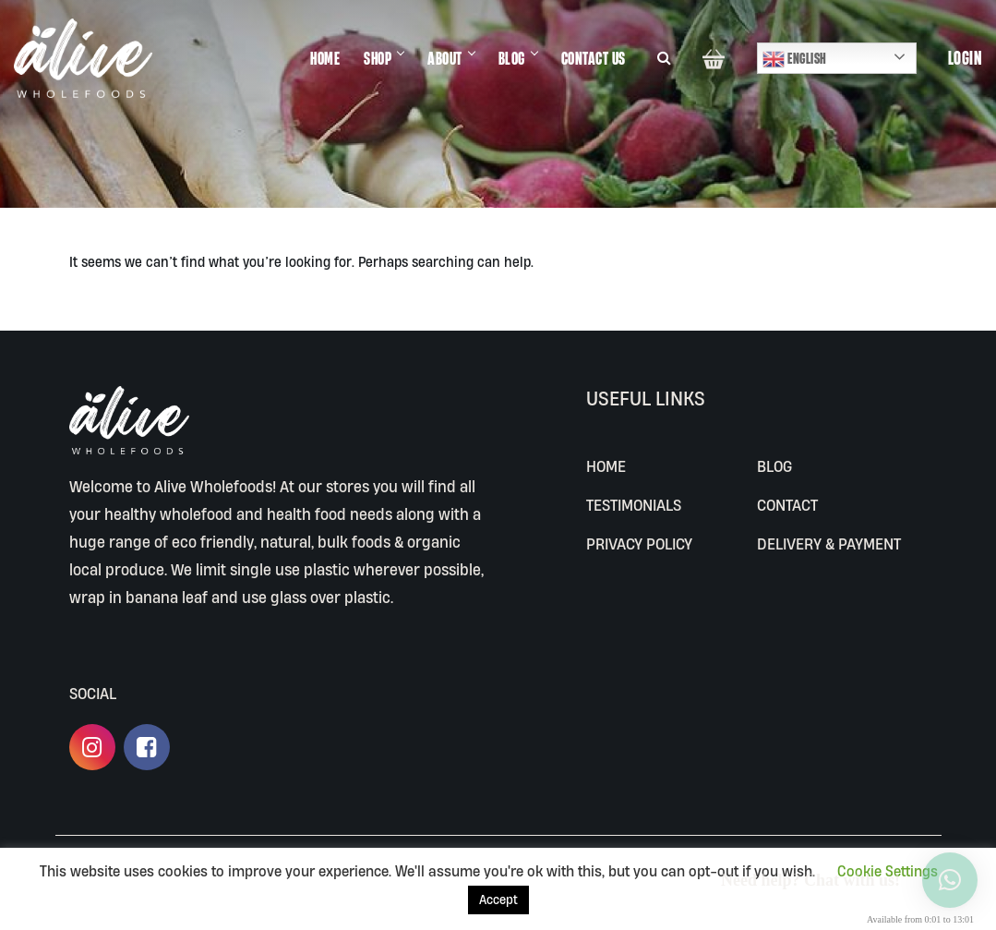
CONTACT (787, 504)
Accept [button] (498, 899)
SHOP (378, 57)
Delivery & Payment (829, 543)
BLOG (512, 57)
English (794, 59)
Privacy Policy (639, 543)
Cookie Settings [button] (887, 871)
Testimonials (633, 504)
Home (606, 466)
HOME (326, 57)
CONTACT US (594, 57)
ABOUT (445, 57)
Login (965, 58)
